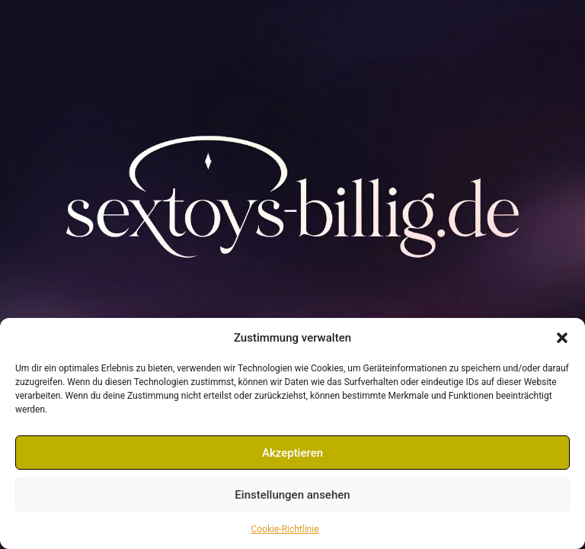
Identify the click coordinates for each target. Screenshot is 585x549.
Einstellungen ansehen (292, 495)
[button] (562, 337)
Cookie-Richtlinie (284, 529)
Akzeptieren (292, 453)
